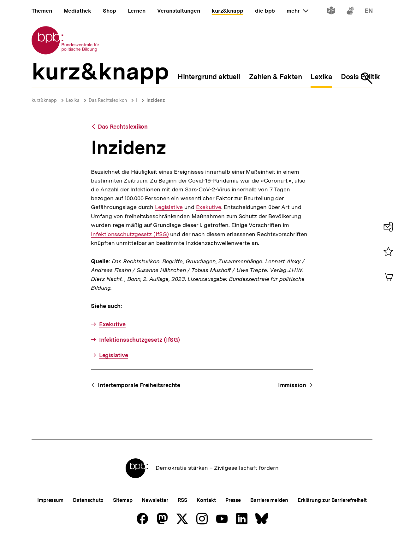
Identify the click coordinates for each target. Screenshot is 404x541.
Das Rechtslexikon (108, 100)
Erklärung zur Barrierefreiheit (332, 500)
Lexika (73, 100)
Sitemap (122, 500)
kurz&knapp (44, 100)
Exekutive (208, 207)
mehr (297, 11)
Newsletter (155, 500)
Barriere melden (269, 500)
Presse (233, 500)
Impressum (50, 500)
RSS (182, 500)
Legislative (169, 207)
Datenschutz (88, 500)
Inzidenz (155, 100)
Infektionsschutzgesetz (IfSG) (130, 234)
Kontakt (206, 500)
